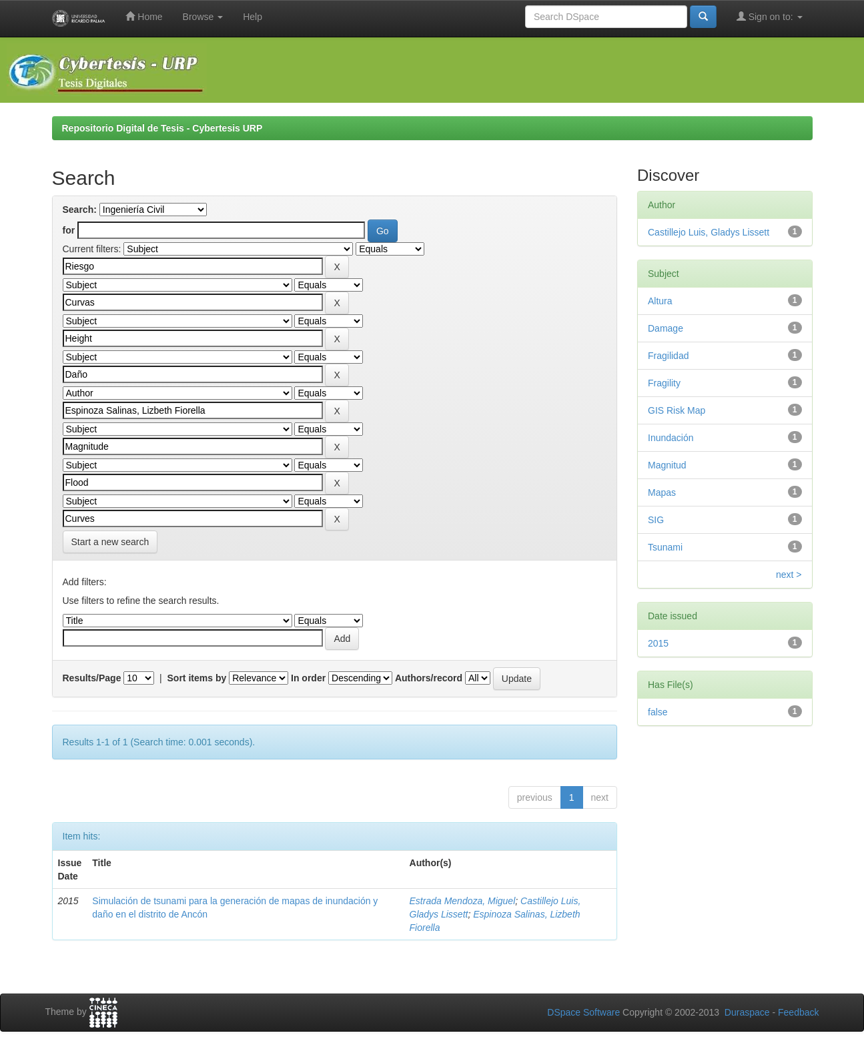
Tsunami (665, 547)
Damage (665, 328)
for (69, 230)
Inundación (671, 437)
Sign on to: (770, 16)
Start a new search (110, 542)
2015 (658, 643)
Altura (660, 301)
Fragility (664, 383)
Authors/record (428, 678)
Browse (203, 16)
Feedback (798, 1012)
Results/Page (92, 678)
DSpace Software (583, 1012)
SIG (656, 519)
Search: (80, 209)
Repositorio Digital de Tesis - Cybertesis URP (162, 128)
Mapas (662, 492)
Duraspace (747, 1012)
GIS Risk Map (676, 410)
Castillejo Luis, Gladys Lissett (708, 232)
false (658, 712)
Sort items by (197, 678)
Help (252, 16)
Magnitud (667, 465)
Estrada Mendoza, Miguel (463, 901)
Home (143, 16)
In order (308, 678)
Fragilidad (668, 355)
